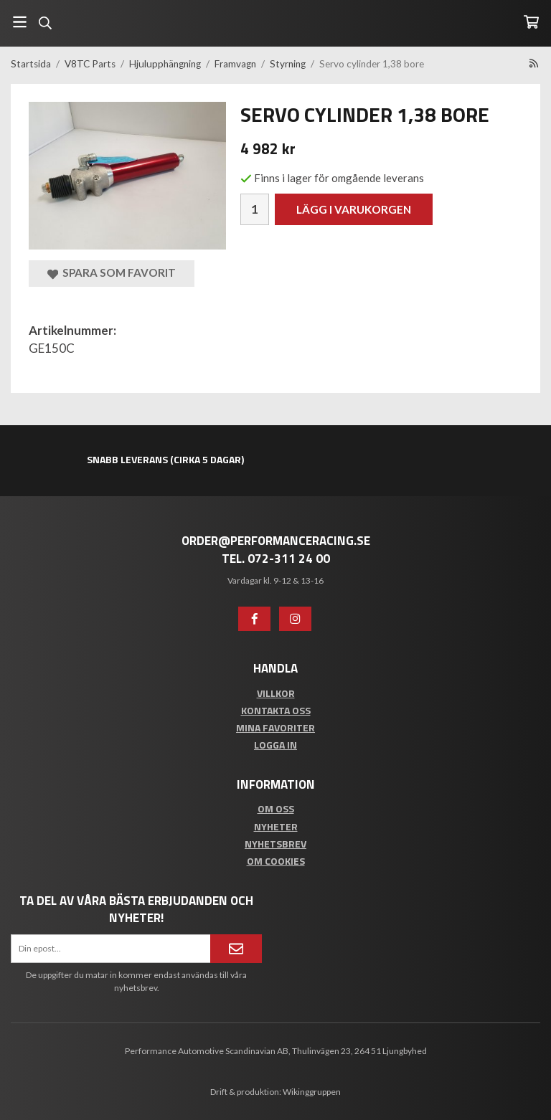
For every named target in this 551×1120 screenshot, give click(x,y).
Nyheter (276, 826)
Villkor (276, 693)
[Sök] (44, 22)
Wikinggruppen (312, 1091)
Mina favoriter (275, 727)
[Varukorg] (531, 21)
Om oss (276, 808)
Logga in (275, 744)
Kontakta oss (276, 710)
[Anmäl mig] (236, 948)
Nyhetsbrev (275, 843)
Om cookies (276, 860)
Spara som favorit (111, 273)
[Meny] (19, 21)
